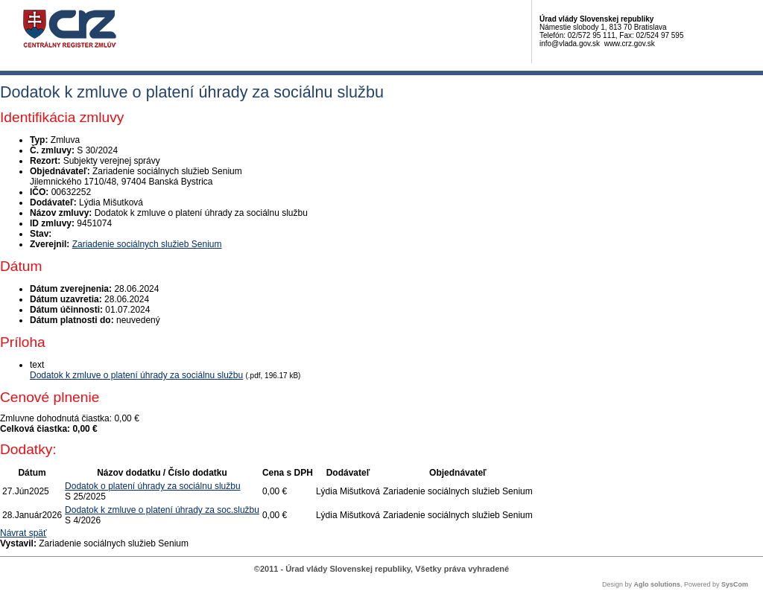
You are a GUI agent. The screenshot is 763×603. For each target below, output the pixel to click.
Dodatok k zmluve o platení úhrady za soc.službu (162, 510)
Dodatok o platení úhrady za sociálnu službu (152, 486)
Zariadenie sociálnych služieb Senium (147, 244)
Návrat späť (23, 533)
